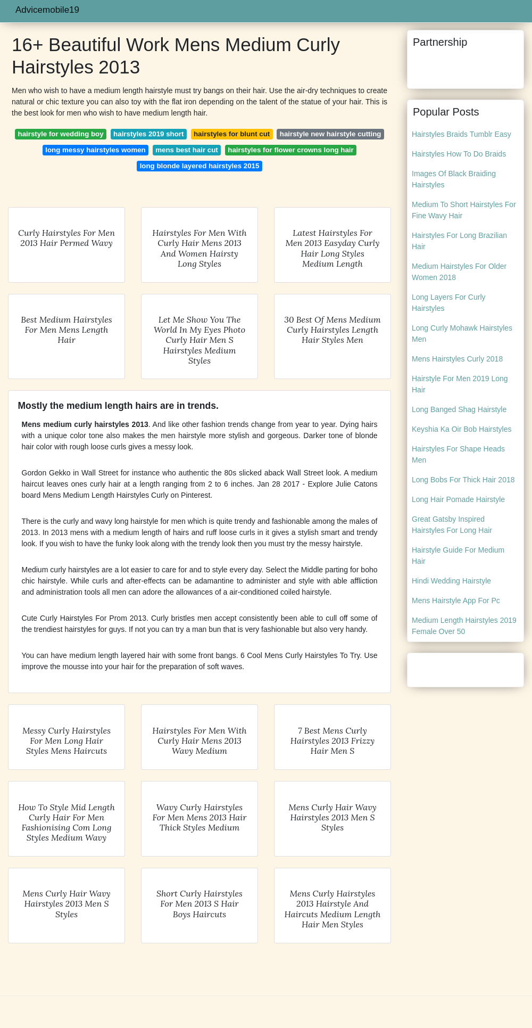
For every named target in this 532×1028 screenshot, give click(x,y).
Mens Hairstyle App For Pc (456, 600)
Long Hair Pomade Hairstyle (458, 499)
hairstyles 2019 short (148, 134)
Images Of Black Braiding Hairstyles (454, 179)
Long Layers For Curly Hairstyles (449, 302)
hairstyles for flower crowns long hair (290, 150)
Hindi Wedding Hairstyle (451, 581)
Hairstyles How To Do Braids (459, 154)
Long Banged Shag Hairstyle (459, 409)
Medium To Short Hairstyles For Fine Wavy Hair (464, 210)
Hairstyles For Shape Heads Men (458, 454)
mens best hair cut (186, 150)
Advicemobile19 (47, 10)
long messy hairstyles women (95, 150)
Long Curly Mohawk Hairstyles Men (462, 333)
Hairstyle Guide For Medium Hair (458, 555)
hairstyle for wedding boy (61, 134)
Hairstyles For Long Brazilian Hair (459, 241)
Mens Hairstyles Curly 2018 (457, 359)
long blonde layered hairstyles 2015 (200, 166)
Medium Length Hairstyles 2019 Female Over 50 (464, 626)
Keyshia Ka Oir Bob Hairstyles (462, 429)
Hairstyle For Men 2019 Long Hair (460, 384)
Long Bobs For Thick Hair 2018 (463, 479)
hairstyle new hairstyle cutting (330, 134)
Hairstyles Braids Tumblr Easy (461, 134)
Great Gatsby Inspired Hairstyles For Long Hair (452, 524)
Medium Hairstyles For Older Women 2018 (459, 272)
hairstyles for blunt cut (232, 134)
